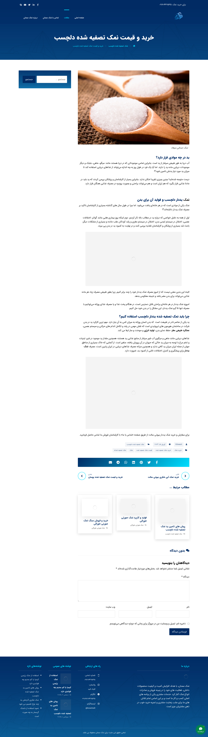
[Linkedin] (33, 5)
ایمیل (149, 607)
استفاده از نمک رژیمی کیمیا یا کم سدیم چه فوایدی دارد (30, 679)
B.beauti (179, 444)
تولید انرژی (149, 330)
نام (188, 607)
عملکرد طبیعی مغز (180, 330)
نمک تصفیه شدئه (120, 450)
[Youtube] (25, 5)
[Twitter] (29, 5)
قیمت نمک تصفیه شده (144, 450)
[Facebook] (38, 5)
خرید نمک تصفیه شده (163, 450)
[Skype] (21, 5)
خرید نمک (178, 450)
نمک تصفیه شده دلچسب (135, 444)
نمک (186, 199)
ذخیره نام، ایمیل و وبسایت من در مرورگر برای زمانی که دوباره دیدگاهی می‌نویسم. (147, 623)
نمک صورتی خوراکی (136, 525)
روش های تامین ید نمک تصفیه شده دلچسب (31, 691)
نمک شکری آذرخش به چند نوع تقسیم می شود (29, 702)
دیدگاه (185, 577)
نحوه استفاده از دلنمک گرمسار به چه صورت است (29, 712)
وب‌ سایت (110, 607)
